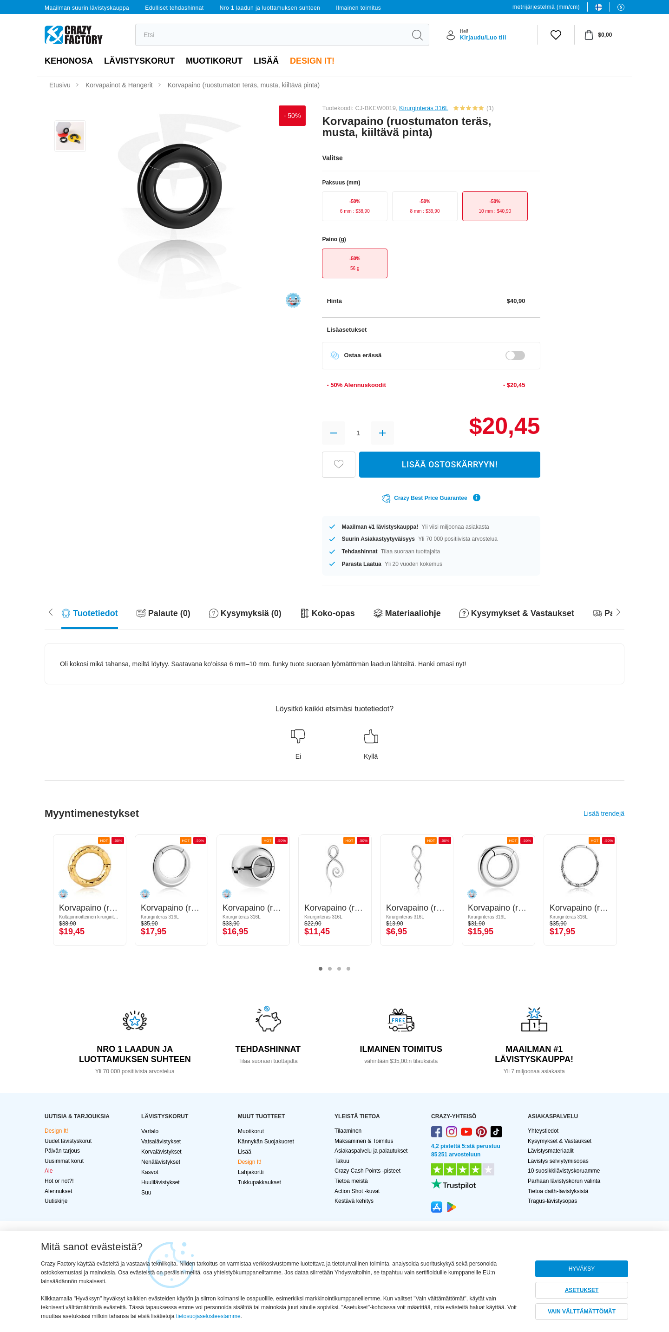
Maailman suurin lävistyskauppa (87, 8)
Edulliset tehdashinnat (174, 8)
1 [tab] (320, 969)
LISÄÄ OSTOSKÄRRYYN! (450, 464)
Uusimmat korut (64, 1161)
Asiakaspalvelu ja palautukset (370, 1151)
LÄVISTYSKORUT (139, 61)
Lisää (266, 61)
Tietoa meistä (351, 1181)
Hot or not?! (59, 1181)
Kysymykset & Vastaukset (559, 1141)
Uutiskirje (56, 1201)
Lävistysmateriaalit (551, 1151)
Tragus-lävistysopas (552, 1201)
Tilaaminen (347, 1131)
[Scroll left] (618, 611)
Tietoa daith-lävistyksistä (558, 1191)
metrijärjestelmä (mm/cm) (546, 7)
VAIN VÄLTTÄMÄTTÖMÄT (582, 1311)
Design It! (312, 61)
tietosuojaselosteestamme (208, 1316)
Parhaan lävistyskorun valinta (564, 1181)
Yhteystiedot (543, 1131)
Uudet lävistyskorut (68, 1141)
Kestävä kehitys (354, 1201)
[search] (271, 34)
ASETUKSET (582, 1290)
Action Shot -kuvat (357, 1191)
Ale (48, 1171)
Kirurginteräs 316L (423, 108)
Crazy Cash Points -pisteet (367, 1171)
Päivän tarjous (62, 1151)
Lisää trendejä (604, 813)
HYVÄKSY (582, 1269)
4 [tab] (348, 969)
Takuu (341, 1161)
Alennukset (58, 1191)
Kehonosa (69, 61)
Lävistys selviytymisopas (558, 1161)
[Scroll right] (51, 611)
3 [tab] (339, 969)
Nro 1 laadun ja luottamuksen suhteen (270, 8)
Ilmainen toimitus (358, 8)
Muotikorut (214, 61)
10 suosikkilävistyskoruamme (564, 1171)
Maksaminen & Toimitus (364, 1141)
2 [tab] (329, 969)
